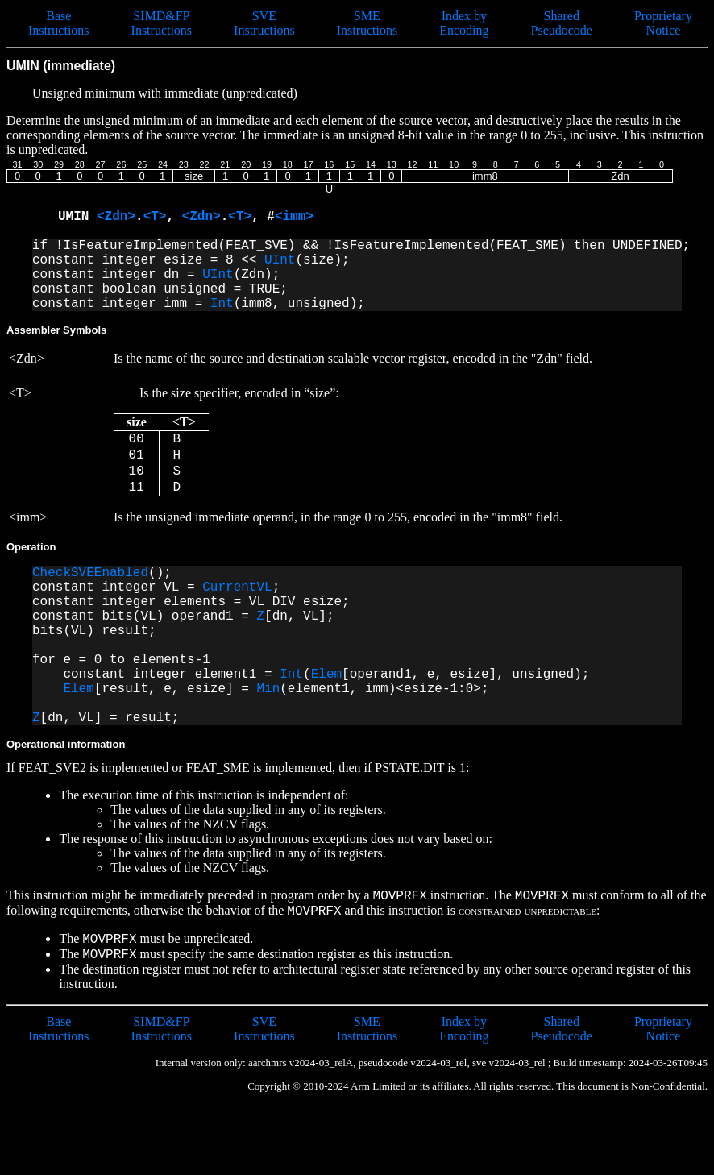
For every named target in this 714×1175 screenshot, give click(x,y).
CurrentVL (237, 587)
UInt (279, 260)
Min (268, 689)
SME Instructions (367, 23)
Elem (326, 674)
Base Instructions (58, 23)
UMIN (77, 217)
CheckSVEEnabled (90, 573)
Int (222, 304)
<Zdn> (116, 217)
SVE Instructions (264, 23)
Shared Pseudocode (561, 23)
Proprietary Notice (663, 23)
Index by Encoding (463, 23)
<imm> (294, 217)
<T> (155, 217)
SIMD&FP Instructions (162, 23)
